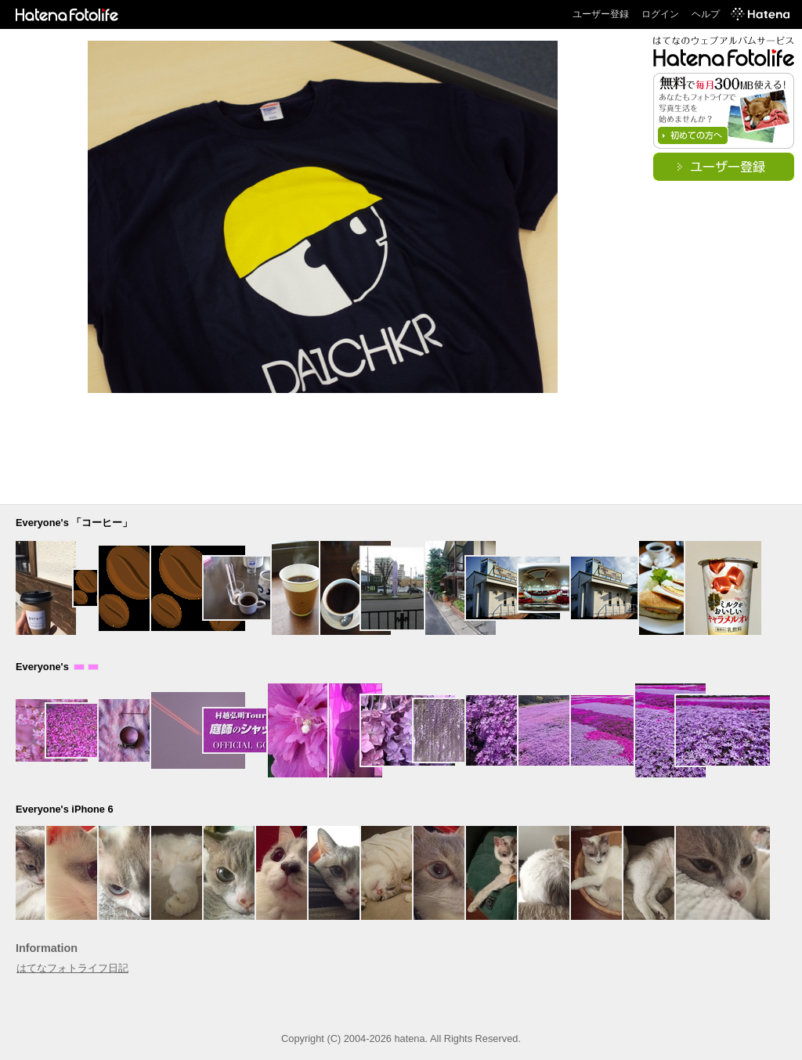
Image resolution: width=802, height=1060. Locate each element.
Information (47, 948)
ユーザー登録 (601, 14)
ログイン (660, 14)
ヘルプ (706, 14)
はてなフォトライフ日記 (72, 968)
